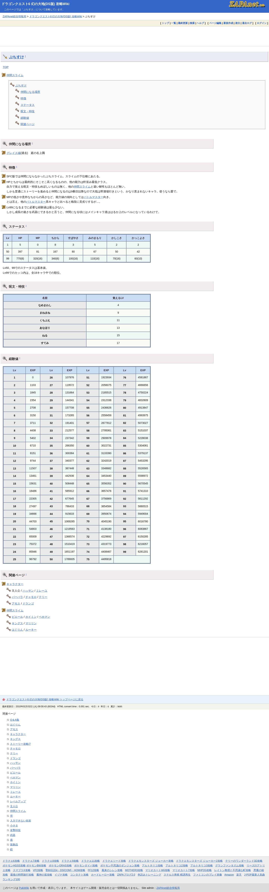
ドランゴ (28, 603)
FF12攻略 (93, 870)
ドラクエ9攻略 (70, 860)
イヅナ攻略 (61, 874)
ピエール (17, 616)
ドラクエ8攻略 (50, 860)
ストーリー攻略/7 (20, 743)
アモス (16, 603)
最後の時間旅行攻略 (22, 874)
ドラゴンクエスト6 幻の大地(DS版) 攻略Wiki (35, 4)
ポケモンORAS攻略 (60, 865)
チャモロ (31, 597)
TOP (6, 67)
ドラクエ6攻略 (11, 860)
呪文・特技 (28, 111)
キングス (17, 623)
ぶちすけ (16, 57)
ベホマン (44, 616)
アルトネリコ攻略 (152, 865)
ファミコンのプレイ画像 (207, 874)
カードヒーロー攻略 (103, 874)
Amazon (229, 874)
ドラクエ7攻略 (30, 860)
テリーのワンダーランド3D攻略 (244, 860)
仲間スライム (15, 75)
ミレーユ (41, 590)
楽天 (239, 874)
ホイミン (31, 616)
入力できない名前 (20, 820)
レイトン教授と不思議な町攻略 (232, 870)
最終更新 (183, 23)
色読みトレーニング (149, 874)
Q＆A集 (14, 719)
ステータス (28, 104)
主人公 (14, 806)
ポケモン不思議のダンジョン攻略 (120, 865)
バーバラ (17, 597)
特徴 (23, 98)
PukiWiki (24, 887)
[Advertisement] (134, 36)
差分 (237, 23)
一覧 (173, 23)
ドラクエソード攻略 (114, 860)
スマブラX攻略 (21, 870)
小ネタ (14, 825)
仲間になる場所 (30, 91)
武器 (12, 835)
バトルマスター (93, 197)
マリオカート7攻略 (183, 870)
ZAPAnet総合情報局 (14, 16)
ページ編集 (215, 23)
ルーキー (31, 629)
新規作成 (228, 23)
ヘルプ (200, 23)
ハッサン (28, 590)
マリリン (31, 623)
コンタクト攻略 (79, 874)
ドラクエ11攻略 (90, 860)
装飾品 (14, 844)
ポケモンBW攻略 (36, 865)
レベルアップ (18, 801)
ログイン (262, 23)
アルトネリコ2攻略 (177, 865)
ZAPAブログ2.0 (126, 874)
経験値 (25, 117)
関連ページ (28, 124)
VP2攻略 (38, 870)
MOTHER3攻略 (134, 870)
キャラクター (15, 584)
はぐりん (17, 629)
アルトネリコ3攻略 (201, 865)
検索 (192, 23)
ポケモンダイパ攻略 (86, 865)
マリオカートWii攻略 (157, 870)
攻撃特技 (15, 830)
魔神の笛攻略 (44, 874)
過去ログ (247, 23)
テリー (43, 597)
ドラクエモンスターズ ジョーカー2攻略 (199, 860)
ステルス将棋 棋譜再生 (177, 874)
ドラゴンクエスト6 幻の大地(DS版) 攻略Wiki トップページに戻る (44, 699)
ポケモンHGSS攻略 (14, 865)
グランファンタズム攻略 (229, 865)
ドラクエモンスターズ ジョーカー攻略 (151, 860)
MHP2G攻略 (204, 870)
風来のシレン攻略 (112, 870)
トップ (165, 23)
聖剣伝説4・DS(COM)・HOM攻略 (65, 870)
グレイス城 (14, 152)
